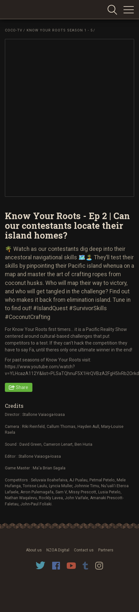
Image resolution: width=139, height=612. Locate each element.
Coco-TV (13, 30)
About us (34, 550)
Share (22, 387)
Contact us (84, 550)
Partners (105, 550)
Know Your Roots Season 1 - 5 (60, 30)
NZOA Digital (57, 550)
